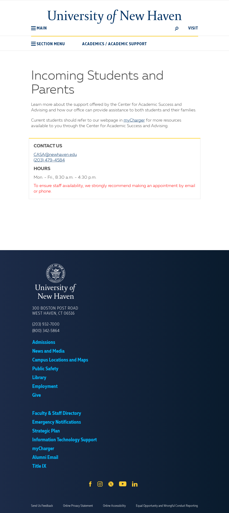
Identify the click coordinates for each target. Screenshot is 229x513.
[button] (39, 28)
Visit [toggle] (193, 28)
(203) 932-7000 (46, 324)
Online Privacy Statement (78, 505)
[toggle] (177, 28)
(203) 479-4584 (49, 160)
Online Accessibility (114, 505)
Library (39, 377)
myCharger (134, 120)
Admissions (43, 342)
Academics (93, 44)
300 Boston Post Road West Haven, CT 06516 (55, 311)
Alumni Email (45, 457)
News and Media (48, 351)
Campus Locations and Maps (60, 360)
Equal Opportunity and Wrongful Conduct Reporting (167, 505)
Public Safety (45, 368)
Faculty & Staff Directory (56, 413)
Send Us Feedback (42, 505)
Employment (45, 386)
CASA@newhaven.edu (55, 155)
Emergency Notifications (56, 422)
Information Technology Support (64, 439)
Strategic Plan (46, 431)
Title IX (39, 466)
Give (36, 395)
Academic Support (127, 44)
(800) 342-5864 (46, 331)
